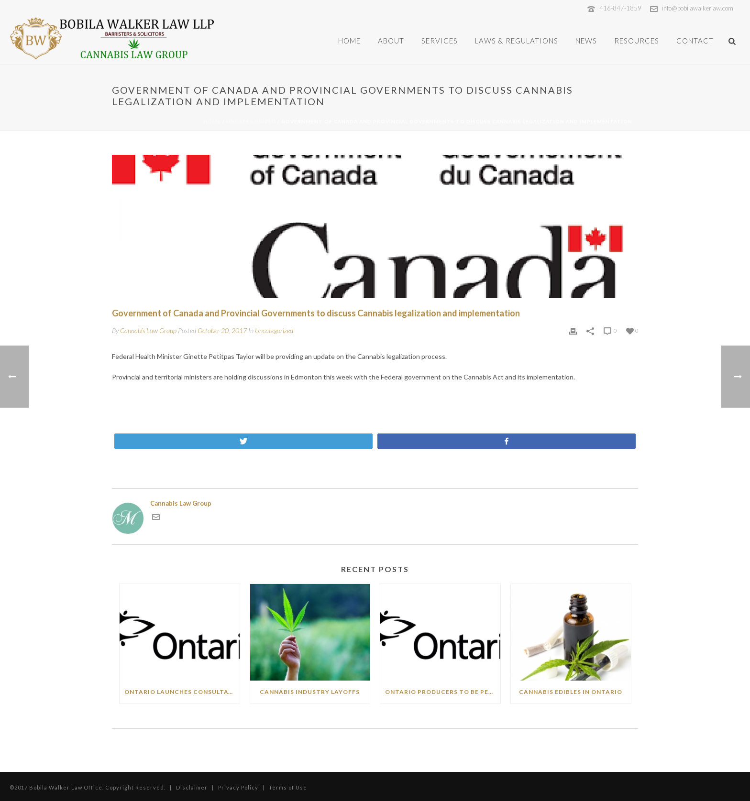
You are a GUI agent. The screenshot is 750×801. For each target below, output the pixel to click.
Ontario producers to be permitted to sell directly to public (442, 691)
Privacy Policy (238, 787)
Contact (695, 40)
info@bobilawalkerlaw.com (697, 8)
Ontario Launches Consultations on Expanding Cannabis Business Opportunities (182, 691)
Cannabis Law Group (148, 330)
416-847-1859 (620, 8)
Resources (636, 40)
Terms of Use (289, 787)
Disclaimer (192, 787)
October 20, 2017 (222, 330)
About (391, 40)
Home (349, 40)
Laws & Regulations (516, 40)
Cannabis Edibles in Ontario (570, 691)
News (586, 40)
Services (439, 40)
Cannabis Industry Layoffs (310, 691)
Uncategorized (251, 121)
